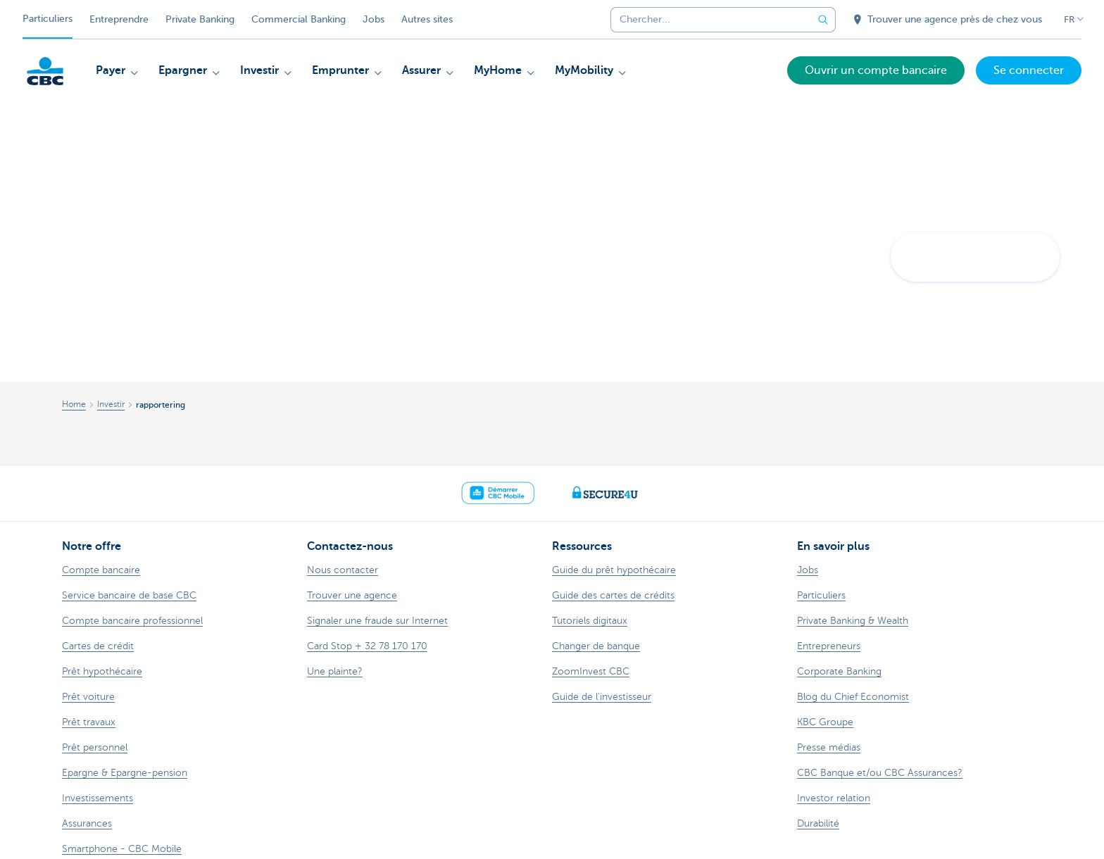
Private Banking (199, 19)
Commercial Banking (298, 19)
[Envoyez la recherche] (823, 19)
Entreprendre (119, 19)
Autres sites (427, 19)
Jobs (373, 19)
